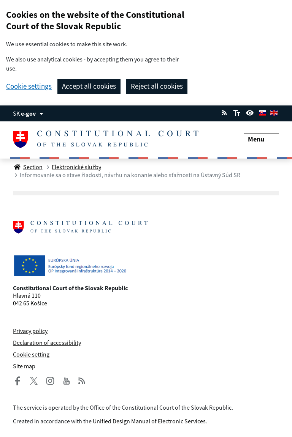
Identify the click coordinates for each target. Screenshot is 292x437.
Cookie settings (29, 86)
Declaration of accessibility (47, 342)
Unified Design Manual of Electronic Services (149, 421)
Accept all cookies (89, 86)
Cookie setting (31, 354)
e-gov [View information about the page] (32, 113)
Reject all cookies (157, 86)
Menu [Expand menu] (261, 139)
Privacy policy (30, 331)
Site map (24, 366)
